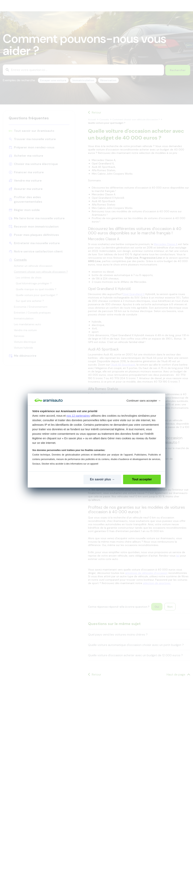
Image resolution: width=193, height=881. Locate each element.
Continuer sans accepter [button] (143, 400)
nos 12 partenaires (78, 415)
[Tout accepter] (142, 479)
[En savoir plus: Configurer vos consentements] (102, 479)
